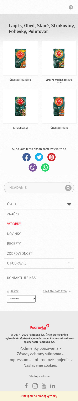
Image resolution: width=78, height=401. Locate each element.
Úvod (39, 204)
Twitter (39, 157)
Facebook (26, 157)
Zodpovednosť (19, 254)
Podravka (39, 7)
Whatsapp (45, 167)
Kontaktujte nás (21, 278)
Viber (33, 167)
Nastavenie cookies (40, 365)
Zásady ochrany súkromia (39, 354)
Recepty (14, 244)
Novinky (14, 234)
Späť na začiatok (55, 291)
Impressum (18, 360)
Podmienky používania (39, 348)
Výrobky (14, 224)
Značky (13, 214)
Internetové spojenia (51, 360)
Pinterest (51, 157)
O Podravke (17, 263)
